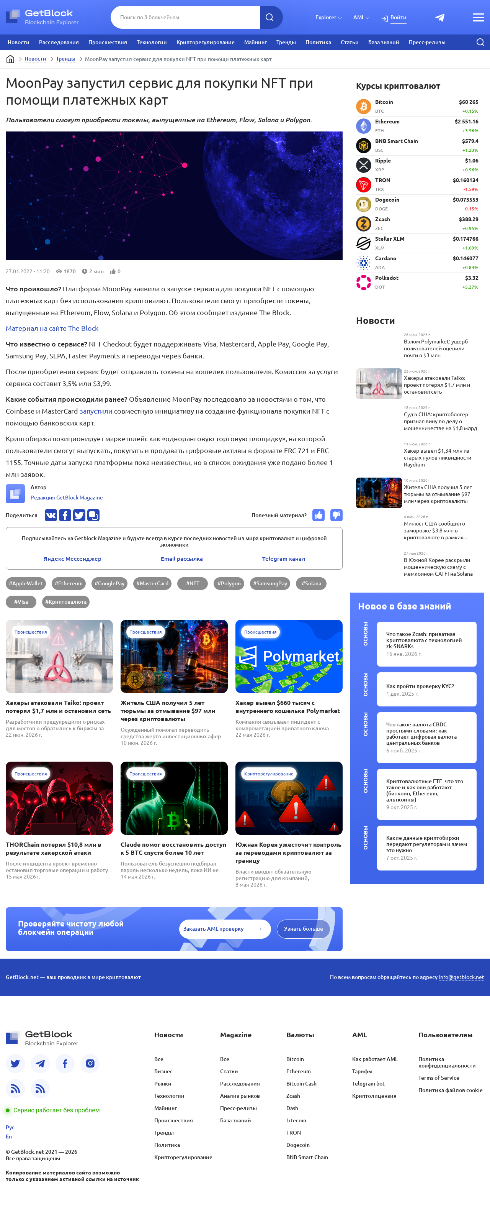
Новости (18, 42)
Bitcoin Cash (301, 1084)
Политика (318, 42)
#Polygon (229, 583)
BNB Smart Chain (307, 1157)
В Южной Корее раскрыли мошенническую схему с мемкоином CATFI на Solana (438, 567)
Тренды (286, 42)
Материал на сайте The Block (52, 328)
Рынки (163, 1084)
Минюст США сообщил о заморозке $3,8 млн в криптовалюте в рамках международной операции (437, 531)
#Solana (311, 583)
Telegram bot (368, 1084)
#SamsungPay (270, 583)
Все (158, 1059)
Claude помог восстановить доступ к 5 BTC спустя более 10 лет (173, 848)
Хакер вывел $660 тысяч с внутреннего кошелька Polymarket (287, 706)
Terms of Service (438, 1078)
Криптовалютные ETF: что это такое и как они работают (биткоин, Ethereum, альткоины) (424, 790)
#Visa (21, 602)
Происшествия (107, 42)
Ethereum (298, 1071)
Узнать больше (303, 929)
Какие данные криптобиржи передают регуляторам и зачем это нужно (426, 844)
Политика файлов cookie (450, 1090)
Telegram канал (283, 559)
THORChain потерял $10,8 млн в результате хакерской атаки (53, 848)
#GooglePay (109, 583)
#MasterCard (152, 583)
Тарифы (362, 1071)
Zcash (293, 1096)
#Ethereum (69, 583)
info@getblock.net (461, 977)
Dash (292, 1108)
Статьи (350, 42)
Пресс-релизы (427, 42)
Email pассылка (182, 559)
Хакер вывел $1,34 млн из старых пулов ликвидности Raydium (437, 458)
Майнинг (255, 42)
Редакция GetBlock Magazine (67, 497)
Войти (398, 17)
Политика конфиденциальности (447, 1062)
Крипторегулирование (205, 42)
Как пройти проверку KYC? (420, 686)
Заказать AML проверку (213, 929)
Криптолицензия (374, 1096)
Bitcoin (295, 1059)
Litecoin (296, 1120)
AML (358, 17)
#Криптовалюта (66, 602)
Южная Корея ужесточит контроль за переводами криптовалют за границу (288, 852)
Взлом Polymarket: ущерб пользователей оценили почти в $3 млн (436, 348)
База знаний (383, 42)
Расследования (59, 42)
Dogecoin (298, 1145)
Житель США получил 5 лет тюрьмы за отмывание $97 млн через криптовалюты (168, 710)
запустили (96, 411)
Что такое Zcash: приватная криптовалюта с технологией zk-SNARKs (424, 640)
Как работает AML (375, 1059)
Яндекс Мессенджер (72, 559)
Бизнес (163, 1071)
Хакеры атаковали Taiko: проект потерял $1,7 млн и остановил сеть (58, 706)
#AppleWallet (26, 583)
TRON (293, 1133)
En (9, 1136)
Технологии (152, 42)
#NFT (192, 583)
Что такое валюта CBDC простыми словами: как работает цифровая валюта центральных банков (421, 733)
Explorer (325, 17)
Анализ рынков (240, 1096)
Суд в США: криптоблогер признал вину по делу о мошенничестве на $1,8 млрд (440, 421)
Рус (10, 1127)
